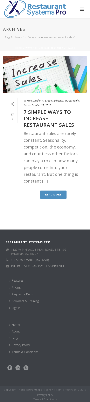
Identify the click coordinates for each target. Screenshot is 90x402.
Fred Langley (34, 100)
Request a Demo (21, 294)
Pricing (15, 287)
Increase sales (72, 100)
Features (16, 280)
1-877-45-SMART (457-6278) (30, 260)
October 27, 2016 (41, 105)
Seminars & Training (24, 301)
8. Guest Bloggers (54, 100)
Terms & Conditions (24, 352)
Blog (13, 338)
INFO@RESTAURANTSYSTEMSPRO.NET (37, 266)
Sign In (15, 308)
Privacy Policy (19, 345)
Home (18, 48)
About (14, 331)
